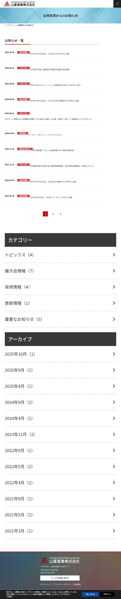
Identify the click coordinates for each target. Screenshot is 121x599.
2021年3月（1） (20, 531)
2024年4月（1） (20, 418)
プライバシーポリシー (62, 584)
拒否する (107, 594)
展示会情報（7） (20, 271)
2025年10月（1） (21, 354)
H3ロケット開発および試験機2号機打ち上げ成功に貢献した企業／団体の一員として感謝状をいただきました (48, 119)
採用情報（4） (18, 287)
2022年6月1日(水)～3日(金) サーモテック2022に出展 (51, 197)
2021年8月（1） (20, 498)
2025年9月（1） (20, 370)
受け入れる (90, 594)
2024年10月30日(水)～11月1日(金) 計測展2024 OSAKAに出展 (54, 100)
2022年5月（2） (20, 466)
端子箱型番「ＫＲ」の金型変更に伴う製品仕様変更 (53, 150)
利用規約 (77, 584)
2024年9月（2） (20, 402)
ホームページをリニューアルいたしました (45, 134)
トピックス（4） (20, 255)
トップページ (9, 25)
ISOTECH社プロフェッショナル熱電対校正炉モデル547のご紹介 (55, 85)
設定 (10, 596)
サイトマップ (45, 584)
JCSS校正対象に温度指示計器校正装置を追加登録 (49, 69)
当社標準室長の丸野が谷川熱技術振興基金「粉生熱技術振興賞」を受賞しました (62, 166)
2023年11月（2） (21, 434)
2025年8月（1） (20, 386)
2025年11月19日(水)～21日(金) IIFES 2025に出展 (49, 53)
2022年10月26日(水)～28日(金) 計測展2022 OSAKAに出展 (53, 181)
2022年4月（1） (20, 482)
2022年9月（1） (20, 450)
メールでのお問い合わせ (60, 578)
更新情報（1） (18, 303)
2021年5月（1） (20, 515)
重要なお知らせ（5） (25, 319)
